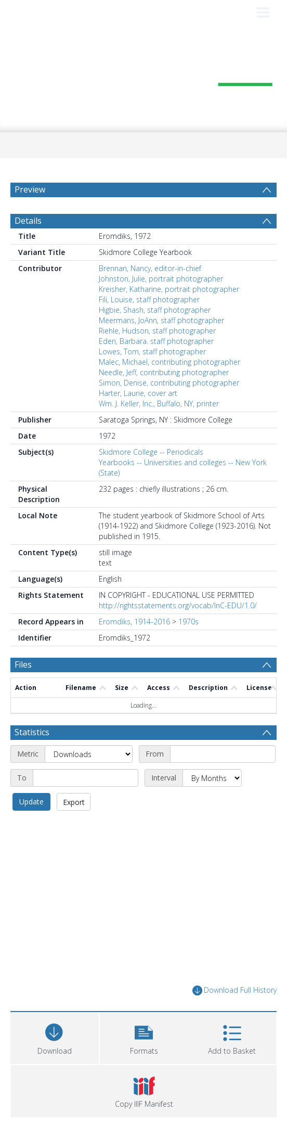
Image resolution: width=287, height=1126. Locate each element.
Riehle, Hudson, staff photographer (157, 331)
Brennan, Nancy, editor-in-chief (150, 268)
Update (31, 802)
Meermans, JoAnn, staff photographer (161, 320)
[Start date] (223, 754)
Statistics (32, 732)
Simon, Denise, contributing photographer (169, 383)
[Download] (54, 1036)
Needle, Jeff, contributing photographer (164, 372)
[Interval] (212, 778)
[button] (144, 1036)
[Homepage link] (143, 77)
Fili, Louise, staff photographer (149, 299)
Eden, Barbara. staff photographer (156, 341)
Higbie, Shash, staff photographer (155, 310)
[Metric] (89, 754)
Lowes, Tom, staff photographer (152, 351)
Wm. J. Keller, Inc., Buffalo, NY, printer (159, 403)
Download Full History (234, 990)
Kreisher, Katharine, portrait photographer (169, 289)
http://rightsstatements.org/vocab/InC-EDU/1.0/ (178, 605)
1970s (188, 621)
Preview (30, 189)
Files (23, 664)
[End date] (85, 778)
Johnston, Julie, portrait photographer (161, 279)
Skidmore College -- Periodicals (151, 452)
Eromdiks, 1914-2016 (134, 621)
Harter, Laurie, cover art (138, 393)
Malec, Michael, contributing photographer (169, 362)
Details (28, 220)
